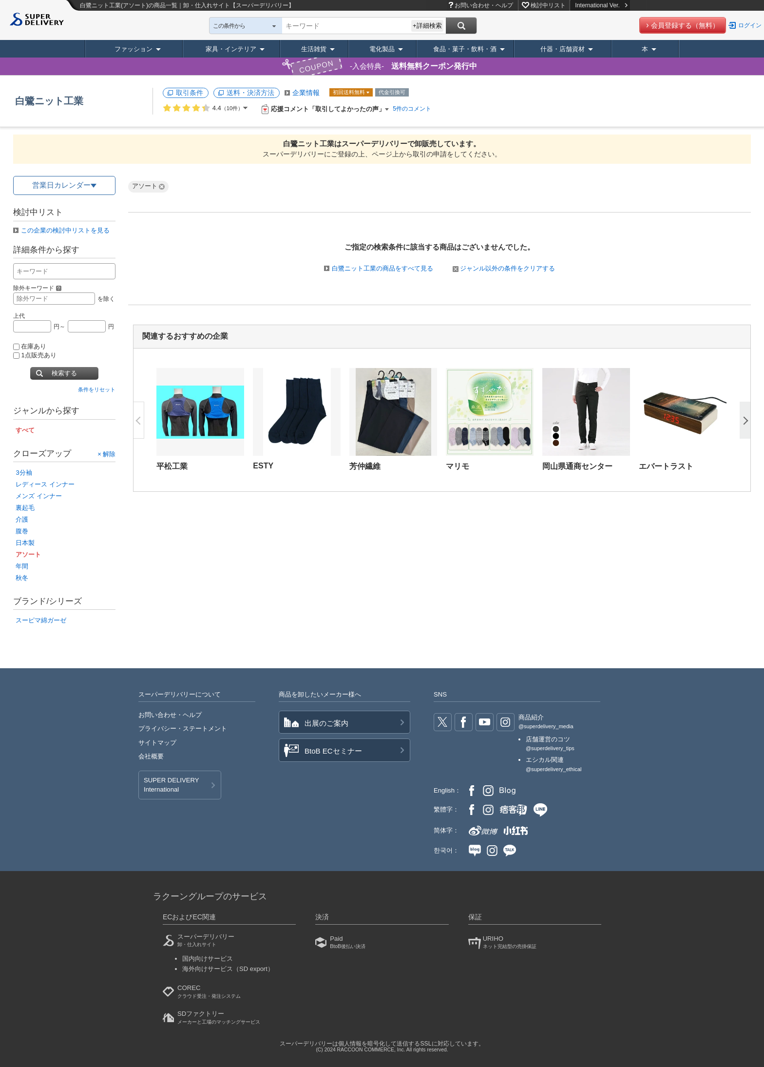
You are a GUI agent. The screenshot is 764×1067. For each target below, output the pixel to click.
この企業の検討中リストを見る (65, 230)
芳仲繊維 (365, 466)
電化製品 (382, 49)
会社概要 (151, 756)
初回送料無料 (349, 92)
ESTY (263, 466)
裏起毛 (25, 507)
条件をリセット (96, 389)
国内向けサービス (207, 958)
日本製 (25, 542)
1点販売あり (34, 355)
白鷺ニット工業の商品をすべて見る (382, 268)
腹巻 (22, 531)
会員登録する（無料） (685, 25)
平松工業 (172, 466)
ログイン (750, 25)
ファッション (134, 49)
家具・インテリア (231, 49)
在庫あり (29, 346)
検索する (64, 373)
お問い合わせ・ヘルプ (484, 5)
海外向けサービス (228, 968)
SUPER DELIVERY (171, 785)
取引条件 (189, 93)
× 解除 (106, 453)
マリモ (457, 466)
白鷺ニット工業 (49, 101)
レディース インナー (45, 484)
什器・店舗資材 (562, 49)
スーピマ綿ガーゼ (41, 620)
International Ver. (601, 5)
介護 (22, 519)
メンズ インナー (39, 496)
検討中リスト (548, 5)
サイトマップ (157, 742)
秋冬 (22, 578)
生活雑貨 (313, 49)
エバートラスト (666, 466)
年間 (22, 566)
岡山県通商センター (577, 466)
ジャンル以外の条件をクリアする (504, 268)
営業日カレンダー (61, 185)
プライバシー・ (182, 728)
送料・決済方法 (250, 93)
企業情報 (306, 93)
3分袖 (24, 472)
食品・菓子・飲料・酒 (465, 49)
